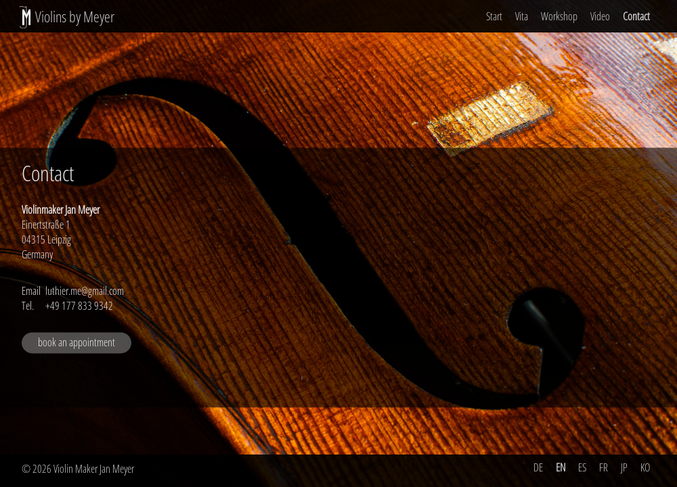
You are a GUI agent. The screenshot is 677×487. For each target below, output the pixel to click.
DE (538, 467)
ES (582, 467)
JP (624, 467)
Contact (636, 16)
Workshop (559, 16)
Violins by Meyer (74, 16)
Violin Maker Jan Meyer (93, 468)
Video (600, 16)
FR (603, 467)
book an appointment (76, 342)
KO (645, 467)
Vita (521, 16)
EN (560, 467)
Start (494, 16)
